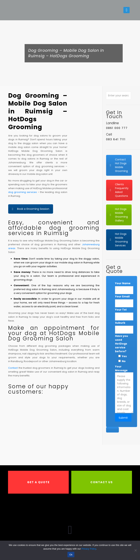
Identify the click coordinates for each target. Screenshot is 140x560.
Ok (70, 554)
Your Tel (121, 309)
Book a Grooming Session (30, 209)
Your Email (122, 296)
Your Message (124, 393)
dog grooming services (22, 192)
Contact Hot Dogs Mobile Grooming (119, 165)
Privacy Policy (88, 548)
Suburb (120, 323)
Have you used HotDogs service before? (121, 343)
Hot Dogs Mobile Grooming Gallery (119, 214)
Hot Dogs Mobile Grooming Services (119, 239)
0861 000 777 (117, 128)
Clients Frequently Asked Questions (119, 190)
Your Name (123, 283)
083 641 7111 (116, 139)
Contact (13, 368)
